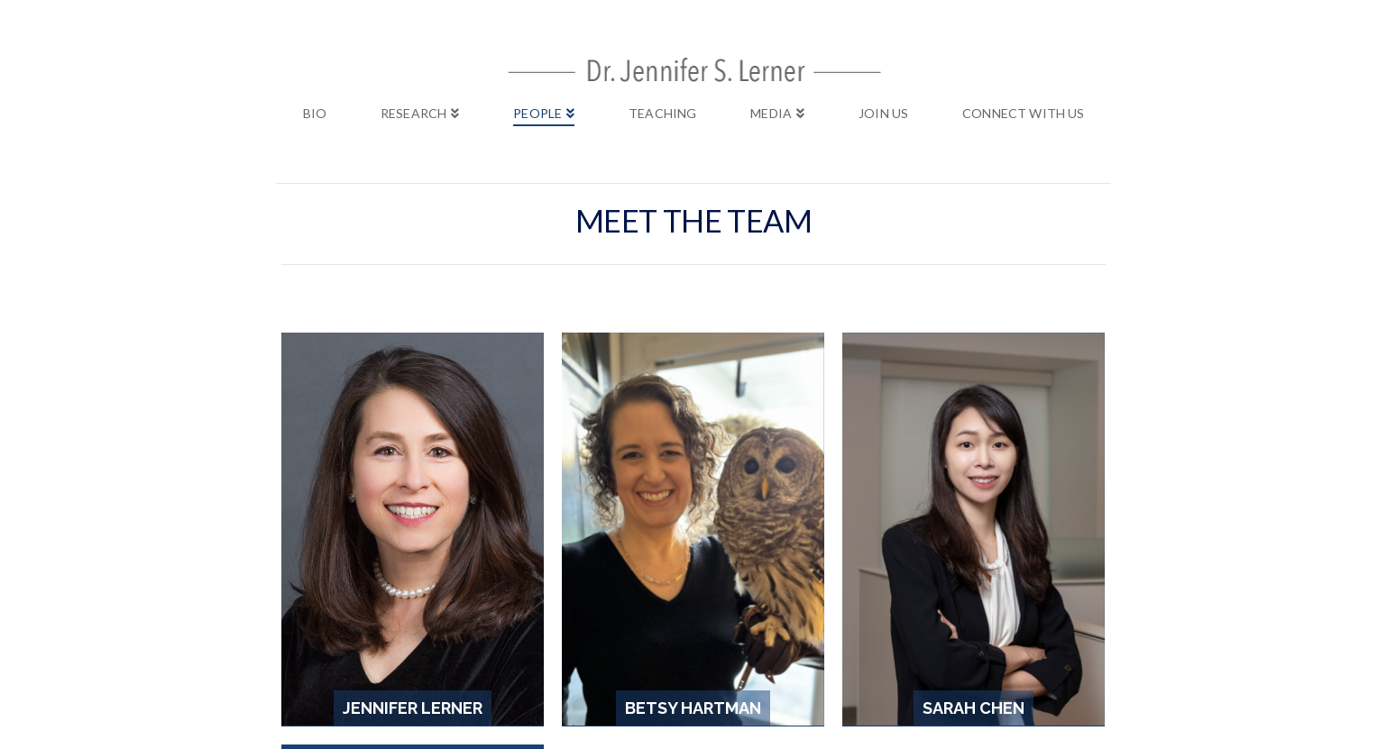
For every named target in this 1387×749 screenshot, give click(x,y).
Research (527, 607)
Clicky (245, 665)
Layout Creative (747, 638)
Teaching (660, 607)
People (593, 607)
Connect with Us (870, 607)
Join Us (779, 607)
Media (722, 607)
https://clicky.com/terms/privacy (834, 679)
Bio (473, 607)
